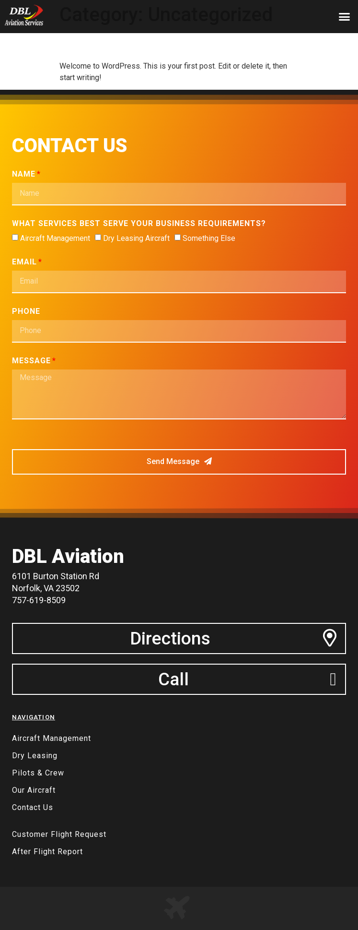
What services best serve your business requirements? (139, 224)
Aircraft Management (55, 238)
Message (31, 361)
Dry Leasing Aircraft (136, 238)
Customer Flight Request (59, 834)
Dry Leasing (35, 755)
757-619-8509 (39, 600)
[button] (344, 17)
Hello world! (99, 43)
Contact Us (32, 807)
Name (23, 174)
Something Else (209, 238)
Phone (26, 312)
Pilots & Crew (38, 772)
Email (24, 262)
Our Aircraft (34, 790)
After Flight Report (47, 851)
